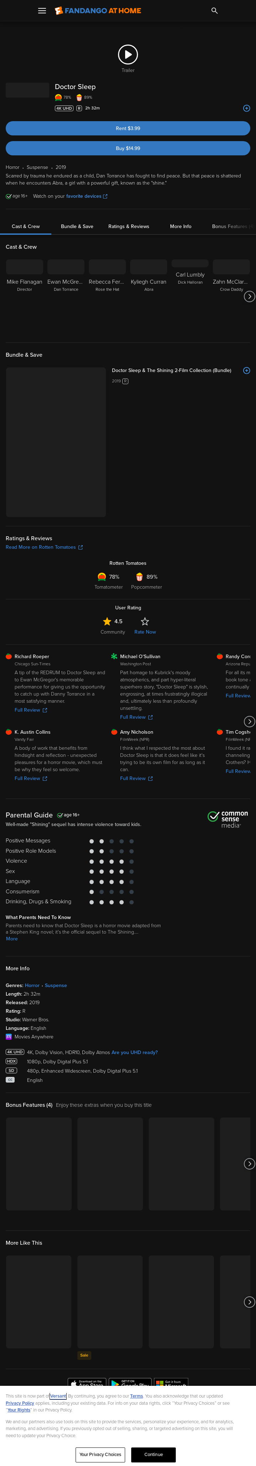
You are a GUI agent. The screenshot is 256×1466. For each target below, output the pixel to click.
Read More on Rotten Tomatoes (44, 547)
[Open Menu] (42, 10)
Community (113, 632)
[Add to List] (246, 108)
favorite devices (86, 196)
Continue (153, 1454)
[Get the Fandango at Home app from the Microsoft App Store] (171, 1385)
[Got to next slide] (249, 296)
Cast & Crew (26, 226)
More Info (180, 226)
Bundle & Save (77, 226)
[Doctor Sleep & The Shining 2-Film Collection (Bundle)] (181, 370)
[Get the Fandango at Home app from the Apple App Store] (87, 1385)
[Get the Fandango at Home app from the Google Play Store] (130, 1385)
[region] (128, 1426)
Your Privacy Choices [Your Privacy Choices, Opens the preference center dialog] (101, 1454)
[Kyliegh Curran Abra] (149, 296)
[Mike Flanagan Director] (24, 296)
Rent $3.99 (128, 128)
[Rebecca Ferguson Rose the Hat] (107, 296)
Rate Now (145, 632)
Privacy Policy (20, 1403)
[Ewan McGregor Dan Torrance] (66, 296)
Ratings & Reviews (128, 226)
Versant (58, 1396)
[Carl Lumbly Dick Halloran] (190, 296)
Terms (136, 1396)
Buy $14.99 (128, 148)
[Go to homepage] (98, 11)
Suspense (56, 985)
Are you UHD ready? (135, 1052)
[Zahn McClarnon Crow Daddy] (231, 296)
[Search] (214, 11)
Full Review (31, 710)
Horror (32, 985)
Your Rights (18, 1410)
